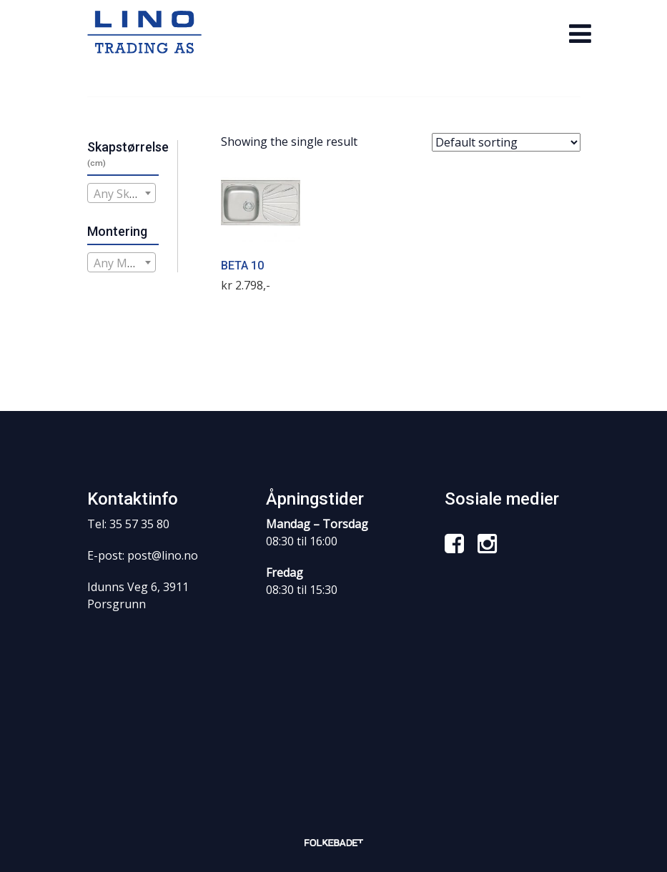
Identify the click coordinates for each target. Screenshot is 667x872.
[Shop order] (506, 142)
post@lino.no (162, 555)
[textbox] (122, 194)
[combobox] (122, 193)
